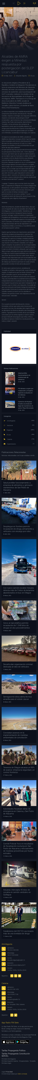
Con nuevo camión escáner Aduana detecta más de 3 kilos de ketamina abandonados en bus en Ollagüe (18, 590)
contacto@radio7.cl (13, 999)
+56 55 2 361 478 (13, 989)
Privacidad (9, 1072)
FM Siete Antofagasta (9, 1059)
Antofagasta (9, 421)
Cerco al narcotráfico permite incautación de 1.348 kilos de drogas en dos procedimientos (16, 625)
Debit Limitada (22, 1074)
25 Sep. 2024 (8, 76)
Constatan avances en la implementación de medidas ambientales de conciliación (15, 735)
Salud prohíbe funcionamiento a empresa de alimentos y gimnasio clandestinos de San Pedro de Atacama (18, 486)
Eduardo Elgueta (21, 76)
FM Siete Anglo (6, 1063)
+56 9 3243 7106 (12, 994)
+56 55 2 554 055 (13, 950)
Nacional (8, 425)
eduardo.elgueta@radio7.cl (16, 960)
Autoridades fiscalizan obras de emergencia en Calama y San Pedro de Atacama (18, 811)
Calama (8, 439)
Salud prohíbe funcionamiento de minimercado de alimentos (24, 376)
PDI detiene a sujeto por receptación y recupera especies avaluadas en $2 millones (25, 392)
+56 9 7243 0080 (12, 955)
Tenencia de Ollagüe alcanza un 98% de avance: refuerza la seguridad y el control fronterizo (18, 769)
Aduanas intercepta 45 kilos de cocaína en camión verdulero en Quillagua (17, 892)
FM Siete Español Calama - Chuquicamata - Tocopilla (18, 1061)
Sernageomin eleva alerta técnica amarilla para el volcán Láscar (17, 698)
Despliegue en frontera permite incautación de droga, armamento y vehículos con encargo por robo (18, 528)
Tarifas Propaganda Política (13, 1050)
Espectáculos (10, 444)
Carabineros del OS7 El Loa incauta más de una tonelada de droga (18, 932)
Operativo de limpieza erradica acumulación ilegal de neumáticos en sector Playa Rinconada (25, 405)
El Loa (32, 76)
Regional (8, 430)
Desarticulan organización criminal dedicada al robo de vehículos (18, 665)
